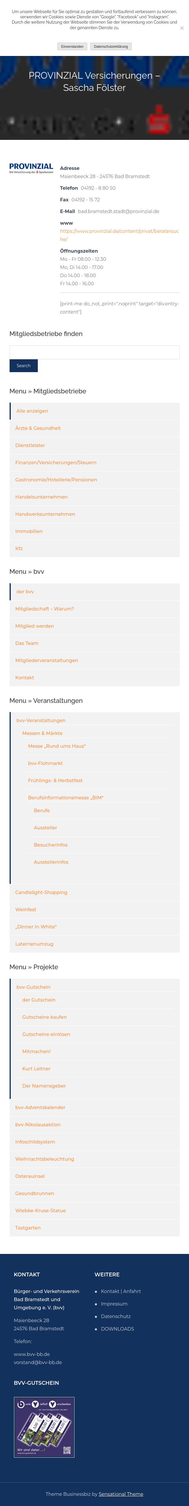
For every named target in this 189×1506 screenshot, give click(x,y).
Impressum (114, 1304)
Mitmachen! (36, 1051)
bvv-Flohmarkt (45, 763)
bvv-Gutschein (34, 987)
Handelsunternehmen (41, 497)
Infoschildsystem (35, 1142)
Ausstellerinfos (51, 862)
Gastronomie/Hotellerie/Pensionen (56, 480)
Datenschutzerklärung (111, 47)
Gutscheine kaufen (44, 1017)
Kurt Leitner (36, 1069)
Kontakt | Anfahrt (121, 1291)
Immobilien (29, 531)
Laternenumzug (34, 944)
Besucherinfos (51, 845)
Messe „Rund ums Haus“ (57, 746)
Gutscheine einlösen (46, 1034)
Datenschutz (116, 1316)
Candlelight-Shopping (41, 892)
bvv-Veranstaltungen (41, 720)
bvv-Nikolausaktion (38, 1124)
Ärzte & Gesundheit (38, 428)
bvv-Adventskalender (40, 1107)
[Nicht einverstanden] (182, 28)
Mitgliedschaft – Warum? (44, 609)
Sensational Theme (121, 1494)
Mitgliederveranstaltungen (47, 660)
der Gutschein (39, 1000)
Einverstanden (72, 47)
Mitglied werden (34, 626)
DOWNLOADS (117, 1329)
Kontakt (24, 677)
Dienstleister (30, 445)
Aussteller (45, 828)
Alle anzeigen (32, 411)
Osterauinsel (30, 1176)
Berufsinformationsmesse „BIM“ (66, 797)
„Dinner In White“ (36, 927)
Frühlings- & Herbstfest (55, 780)
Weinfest (25, 909)
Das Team (27, 643)
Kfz (19, 548)
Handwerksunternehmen (45, 514)
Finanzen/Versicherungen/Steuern (56, 462)
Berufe (42, 810)
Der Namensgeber (44, 1086)
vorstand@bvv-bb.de (38, 1362)
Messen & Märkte (42, 733)
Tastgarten (28, 1228)
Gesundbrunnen (34, 1193)
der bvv (25, 591)
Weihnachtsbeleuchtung (44, 1159)
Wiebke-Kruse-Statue (40, 1210)
